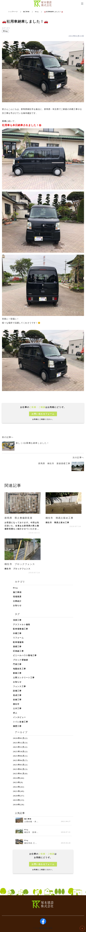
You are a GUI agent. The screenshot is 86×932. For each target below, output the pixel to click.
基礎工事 (17, 647)
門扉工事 (17, 664)
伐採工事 (17, 620)
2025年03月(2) (20, 765)
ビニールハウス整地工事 (25, 655)
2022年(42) (18, 787)
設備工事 (17, 691)
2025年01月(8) (20, 774)
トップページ (13, 11)
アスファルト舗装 (21, 625)
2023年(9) (18, 782)
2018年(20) (18, 805)
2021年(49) (18, 791)
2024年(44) (18, 778)
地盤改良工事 (19, 669)
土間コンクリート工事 (24, 678)
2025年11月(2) (20, 747)
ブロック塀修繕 (20, 660)
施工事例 (26, 11)
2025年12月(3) (20, 743)
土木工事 (17, 708)
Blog (37, 11)
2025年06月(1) (20, 756)
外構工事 (17, 633)
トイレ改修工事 (20, 722)
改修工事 (17, 700)
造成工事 (17, 695)
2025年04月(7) (20, 760)
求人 (15, 713)
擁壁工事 (17, 726)
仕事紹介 (17, 601)
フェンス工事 (19, 686)
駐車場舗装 (18, 642)
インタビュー (19, 717)
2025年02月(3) (20, 769)
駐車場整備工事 (20, 629)
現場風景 (17, 597)
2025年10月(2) (20, 752)
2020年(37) (18, 796)
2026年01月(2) (20, 738)
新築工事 (17, 673)
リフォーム (18, 638)
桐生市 (16, 704)
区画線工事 (18, 651)
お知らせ (17, 605)
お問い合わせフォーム (43, 414)
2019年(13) (18, 800)
